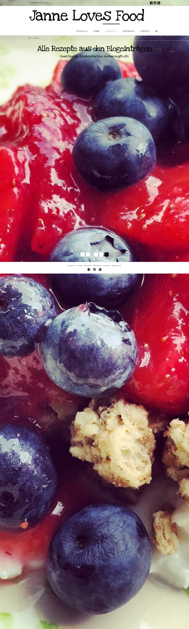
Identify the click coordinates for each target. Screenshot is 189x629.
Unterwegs (97, 265)
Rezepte (87, 265)
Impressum (116, 265)
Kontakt (107, 265)
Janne (79, 265)
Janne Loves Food (86, 16)
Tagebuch (72, 265)
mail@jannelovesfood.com (39, 3)
